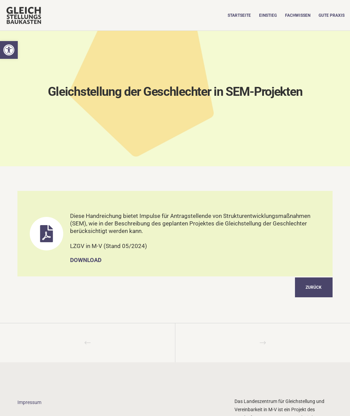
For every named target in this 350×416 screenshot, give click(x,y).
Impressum (29, 402)
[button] (9, 50)
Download (86, 260)
